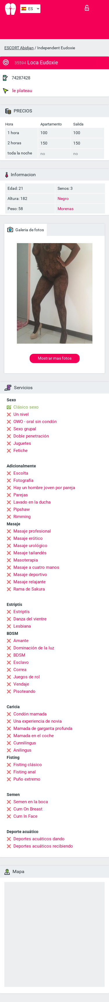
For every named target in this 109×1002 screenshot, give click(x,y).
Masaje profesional (32, 531)
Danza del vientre (30, 619)
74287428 (21, 78)
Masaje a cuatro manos (36, 567)
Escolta (20, 473)
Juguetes (22, 443)
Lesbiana (22, 626)
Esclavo (21, 662)
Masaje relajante (29, 581)
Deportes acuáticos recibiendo (43, 846)
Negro (63, 198)
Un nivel (21, 414)
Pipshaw (21, 509)
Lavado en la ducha (32, 502)
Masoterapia (25, 560)
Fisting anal (24, 772)
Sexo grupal (24, 428)
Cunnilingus (24, 743)
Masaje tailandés (30, 552)
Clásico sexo (26, 407)
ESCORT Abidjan (19, 47)
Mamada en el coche (33, 735)
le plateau (17, 91)
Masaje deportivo (30, 574)
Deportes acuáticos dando (39, 838)
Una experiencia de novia (37, 721)
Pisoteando (24, 691)
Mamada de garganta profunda (42, 728)
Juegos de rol (26, 676)
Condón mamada (30, 714)
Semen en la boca (30, 801)
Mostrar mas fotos (55, 358)
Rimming (22, 516)
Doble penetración (31, 436)
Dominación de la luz (33, 648)
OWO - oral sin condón (35, 421)
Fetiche (20, 450)
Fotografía (23, 480)
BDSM (19, 655)
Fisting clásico (27, 764)
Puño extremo (26, 779)
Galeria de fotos (25, 229)
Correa (19, 669)
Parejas (20, 495)
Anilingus (22, 750)
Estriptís (21, 611)
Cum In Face (25, 816)
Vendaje (21, 684)
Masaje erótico (28, 538)
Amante (20, 640)
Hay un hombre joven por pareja (44, 487)
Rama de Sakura (29, 589)
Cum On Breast (27, 809)
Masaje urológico (30, 545)
